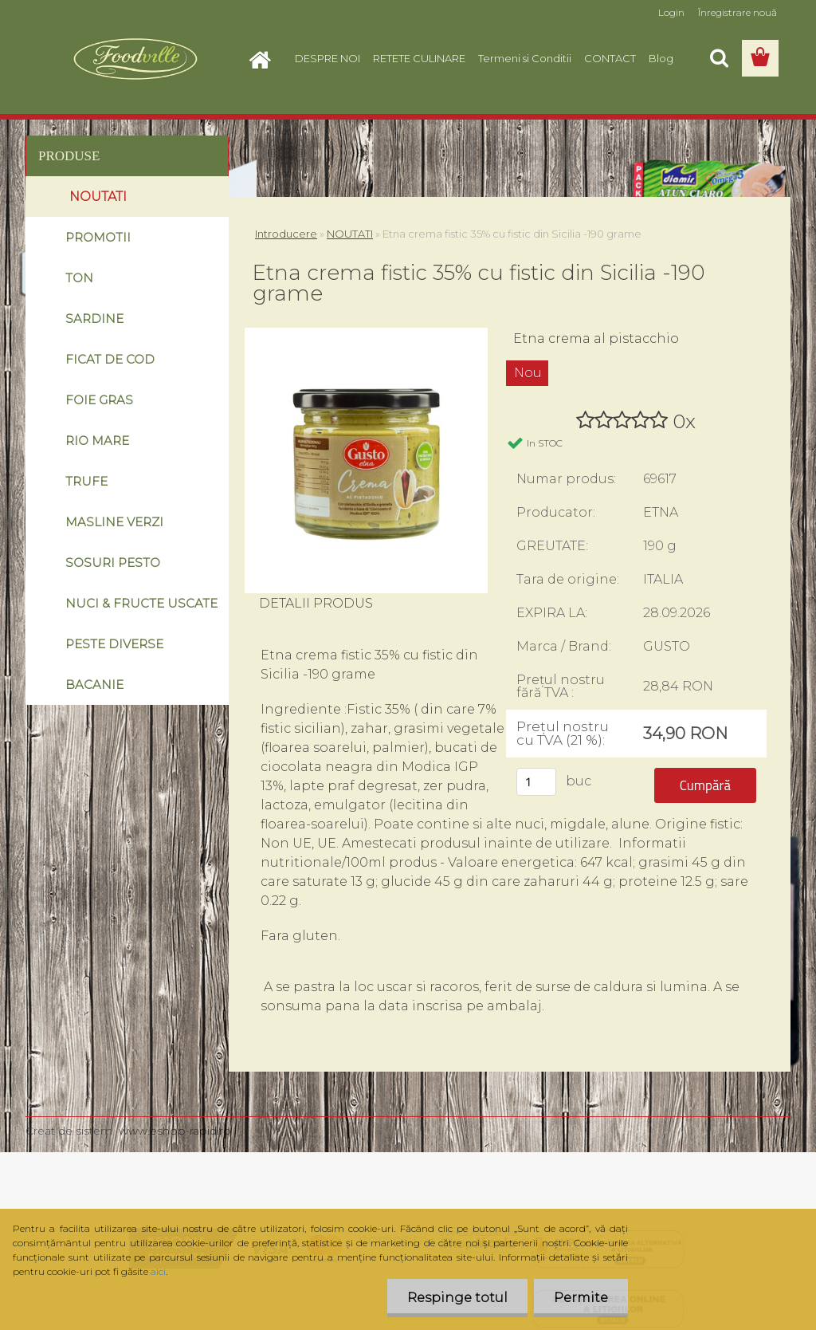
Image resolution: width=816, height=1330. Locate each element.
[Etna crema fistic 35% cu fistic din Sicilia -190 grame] (366, 333)
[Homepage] (264, 58)
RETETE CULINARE (419, 58)
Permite (581, 1297)
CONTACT (610, 58)
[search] (718, 58)
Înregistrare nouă (737, 12)
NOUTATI (350, 233)
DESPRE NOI (327, 58)
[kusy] (536, 782)
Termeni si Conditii (524, 58)
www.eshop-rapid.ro (175, 1130)
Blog (661, 58)
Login (671, 12)
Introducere (286, 233)
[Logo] (135, 59)
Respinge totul (457, 1297)
